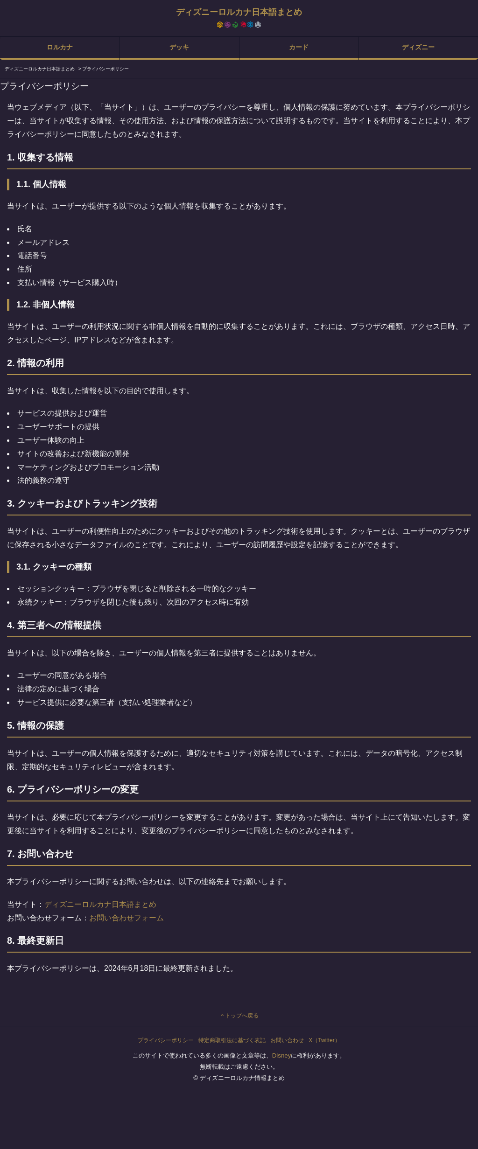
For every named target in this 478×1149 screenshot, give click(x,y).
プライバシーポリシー (166, 1040)
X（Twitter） (324, 1040)
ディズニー (418, 47)
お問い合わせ (287, 1040)
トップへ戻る (239, 1015)
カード (299, 47)
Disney (281, 1055)
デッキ (179, 47)
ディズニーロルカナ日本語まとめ (100, 904)
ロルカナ (60, 47)
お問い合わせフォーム (126, 918)
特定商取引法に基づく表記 (232, 1040)
